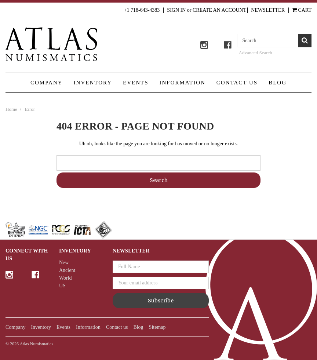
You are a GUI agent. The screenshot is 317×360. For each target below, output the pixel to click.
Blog (278, 83)
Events (136, 83)
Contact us (237, 83)
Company (46, 83)
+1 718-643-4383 (142, 10)
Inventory (93, 83)
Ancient (67, 270)
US (62, 285)
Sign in (176, 10)
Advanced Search (255, 52)
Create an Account (219, 10)
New (64, 262)
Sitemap (157, 327)
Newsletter (268, 10)
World (65, 278)
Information (182, 83)
